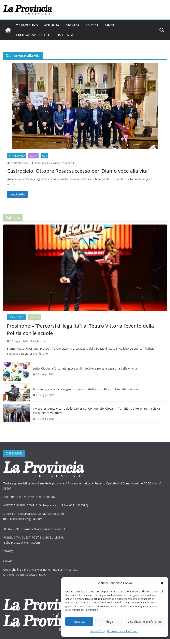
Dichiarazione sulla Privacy (122, 631)
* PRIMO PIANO (27, 25)
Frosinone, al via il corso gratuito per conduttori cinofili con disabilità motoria (86, 389)
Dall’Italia (65, 35)
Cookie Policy (97, 631)
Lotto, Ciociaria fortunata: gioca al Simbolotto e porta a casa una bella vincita (85, 368)
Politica (92, 25)
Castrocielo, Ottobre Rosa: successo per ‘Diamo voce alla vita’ (77, 170)
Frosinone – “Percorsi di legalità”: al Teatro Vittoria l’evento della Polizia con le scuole (80, 329)
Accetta (79, 621)
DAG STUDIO (37, 575)
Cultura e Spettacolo (33, 35)
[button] (162, 583)
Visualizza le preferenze (145, 621)
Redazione (39, 341)
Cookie (7, 561)
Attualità (51, 25)
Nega (109, 621)
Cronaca (72, 25)
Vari (44, 155)
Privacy (8, 551)
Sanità (110, 25)
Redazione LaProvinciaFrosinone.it (54, 163)
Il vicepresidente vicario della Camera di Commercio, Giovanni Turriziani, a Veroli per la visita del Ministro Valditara (96, 411)
